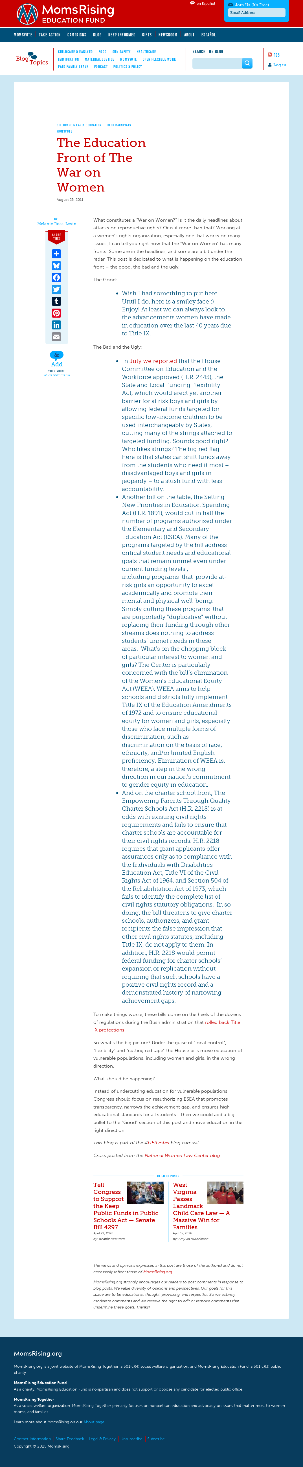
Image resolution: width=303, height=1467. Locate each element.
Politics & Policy (127, 66)
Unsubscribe (131, 1439)
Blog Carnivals (119, 125)
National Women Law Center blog (182, 1155)
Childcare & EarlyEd (75, 51)
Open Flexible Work (159, 59)
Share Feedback (70, 1439)
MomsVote (23, 34)
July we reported (153, 360)
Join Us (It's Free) (252, 5)
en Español (206, 3)
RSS (277, 55)
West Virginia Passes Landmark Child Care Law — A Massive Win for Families (201, 1206)
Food (103, 51)
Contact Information (32, 1439)
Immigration (68, 59)
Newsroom (168, 34)
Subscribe (156, 1439)
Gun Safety (122, 51)
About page (94, 1422)
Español (208, 34)
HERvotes (158, 1142)
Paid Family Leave (73, 66)
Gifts (147, 34)
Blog (97, 34)
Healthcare (146, 51)
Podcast (101, 66)
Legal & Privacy (102, 1439)
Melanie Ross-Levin (56, 224)
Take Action (50, 34)
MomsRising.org (69, 14)
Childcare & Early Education (79, 125)
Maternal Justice (100, 59)
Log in (279, 65)
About (189, 34)
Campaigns (77, 34)
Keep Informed (122, 34)
